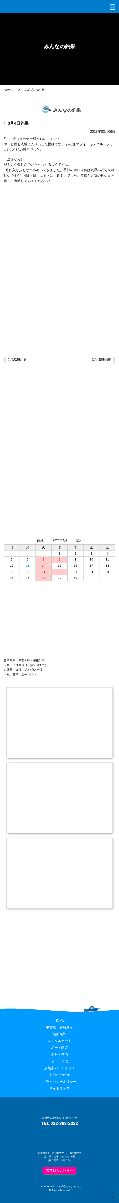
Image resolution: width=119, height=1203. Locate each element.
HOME (59, 1020)
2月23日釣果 (17, 359)
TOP (112, 1200)
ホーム (9, 90)
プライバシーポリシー (59, 1081)
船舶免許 (59, 1034)
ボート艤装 (59, 1047)
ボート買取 (59, 1061)
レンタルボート (59, 1041)
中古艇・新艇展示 (59, 1027)
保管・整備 (59, 1054)
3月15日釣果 (101, 359)
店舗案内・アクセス (59, 1068)
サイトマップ (59, 1088)
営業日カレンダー (59, 1170)
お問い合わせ (59, 1075)
